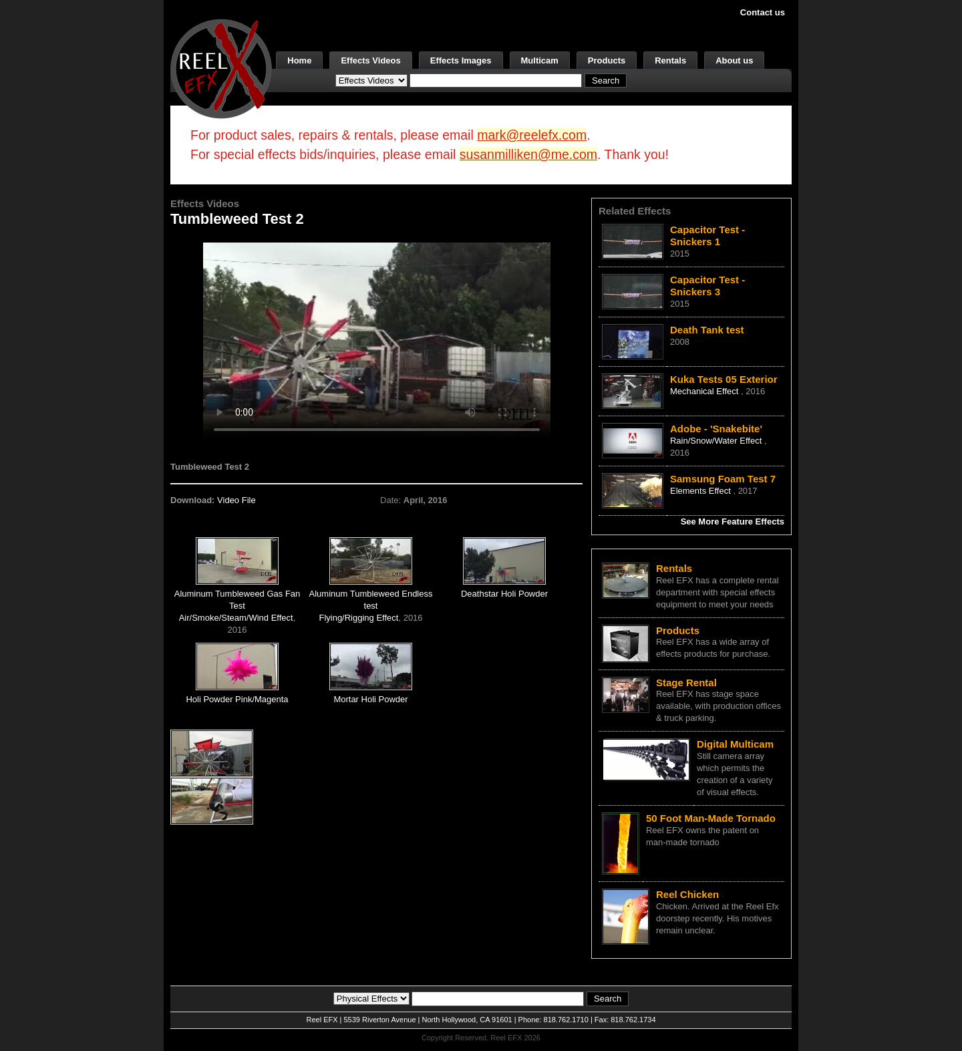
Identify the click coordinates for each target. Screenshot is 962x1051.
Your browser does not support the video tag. (376, 339)
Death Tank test (707, 329)
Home (299, 60)
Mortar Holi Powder (370, 699)
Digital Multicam (735, 744)
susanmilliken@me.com (528, 154)
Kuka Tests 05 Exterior (724, 379)
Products (606, 60)
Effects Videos (370, 60)
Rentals (670, 60)
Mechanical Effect (705, 391)
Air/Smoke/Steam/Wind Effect (236, 618)
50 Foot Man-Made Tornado (711, 818)
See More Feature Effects (732, 521)
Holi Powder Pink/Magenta (237, 699)
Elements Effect (701, 491)
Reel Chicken (687, 894)
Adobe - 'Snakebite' (716, 428)
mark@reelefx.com (532, 135)
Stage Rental (686, 682)
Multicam (539, 60)
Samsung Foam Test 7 (723, 478)
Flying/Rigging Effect (358, 618)
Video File (236, 500)
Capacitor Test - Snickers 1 (707, 235)
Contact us (762, 12)
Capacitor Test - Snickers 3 (707, 285)
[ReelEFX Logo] (221, 68)
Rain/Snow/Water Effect (717, 441)
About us (734, 60)
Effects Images (461, 60)
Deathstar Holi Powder (504, 594)
